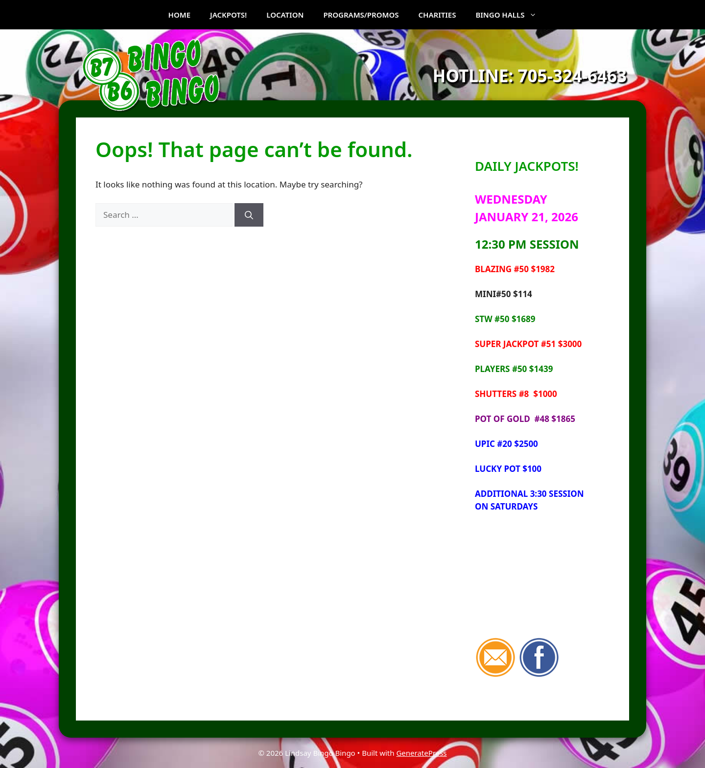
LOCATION (285, 15)
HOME (179, 15)
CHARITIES (437, 15)
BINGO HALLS (510, 14)
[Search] (249, 215)
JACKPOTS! (228, 15)
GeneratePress (421, 753)
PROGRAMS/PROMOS (361, 15)
